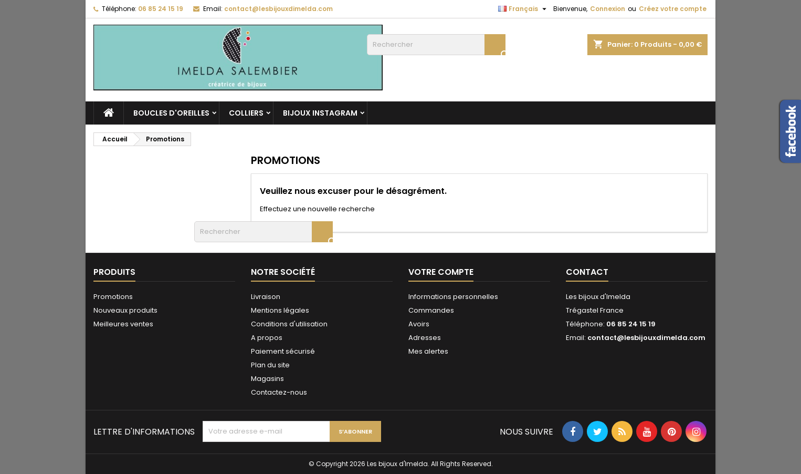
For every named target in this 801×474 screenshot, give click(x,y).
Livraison (265, 297)
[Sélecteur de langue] (523, 9)
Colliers (246, 113)
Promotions (113, 297)
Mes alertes (428, 351)
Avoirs (418, 324)
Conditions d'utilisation (289, 324)
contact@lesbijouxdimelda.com (278, 8)
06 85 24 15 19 (160, 8)
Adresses (424, 338)
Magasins (267, 379)
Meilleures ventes (123, 324)
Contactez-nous (279, 392)
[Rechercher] (436, 44)
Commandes (431, 310)
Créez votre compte (673, 8)
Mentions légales (280, 310)
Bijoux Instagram (320, 113)
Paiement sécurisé (283, 351)
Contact (587, 272)
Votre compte (440, 272)
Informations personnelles (453, 297)
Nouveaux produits (125, 310)
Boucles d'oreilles (171, 113)
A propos (266, 338)
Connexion (607, 8)
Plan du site (270, 365)
